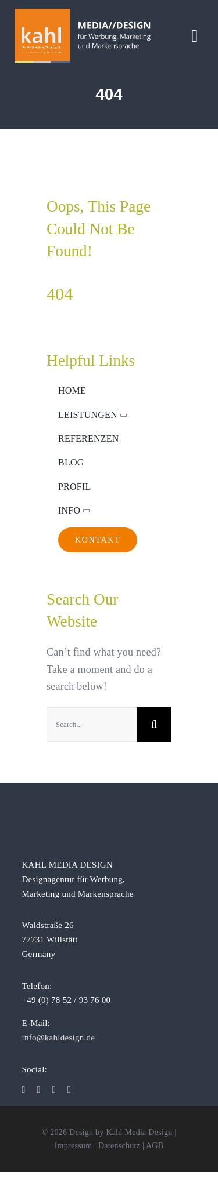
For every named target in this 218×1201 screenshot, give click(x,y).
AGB (154, 1145)
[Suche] (154, 724)
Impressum (73, 1145)
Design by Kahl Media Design (121, 1132)
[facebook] (23, 1089)
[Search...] (92, 724)
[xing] (69, 1089)
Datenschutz (119, 1145)
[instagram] (39, 1089)
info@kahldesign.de (58, 1037)
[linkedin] (54, 1089)
